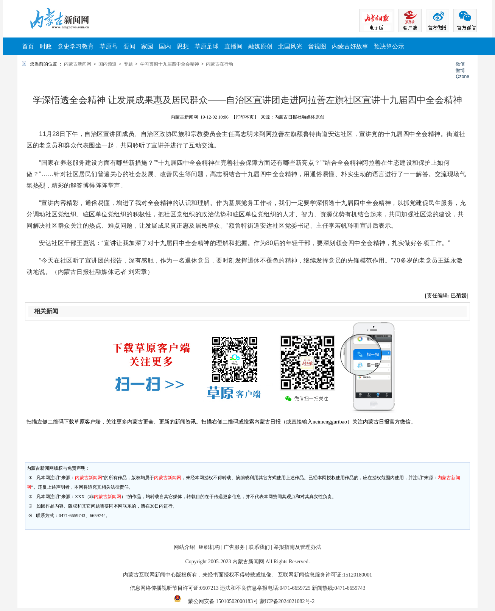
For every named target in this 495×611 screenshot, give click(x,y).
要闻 (129, 46)
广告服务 (234, 547)
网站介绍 (184, 547)
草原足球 (207, 46)
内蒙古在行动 (219, 64)
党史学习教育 (76, 46)
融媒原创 (260, 46)
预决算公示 (389, 46)
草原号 (109, 46)
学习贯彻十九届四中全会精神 (169, 64)
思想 (183, 46)
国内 (165, 46)
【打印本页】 (244, 117)
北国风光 (290, 46)
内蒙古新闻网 (77, 64)
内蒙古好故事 (350, 46)
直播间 (233, 46)
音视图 (317, 46)
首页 (28, 46)
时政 (46, 46)
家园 (147, 46)
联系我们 (259, 547)
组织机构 (209, 547)
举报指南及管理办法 (297, 547)
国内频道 (107, 64)
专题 (128, 64)
